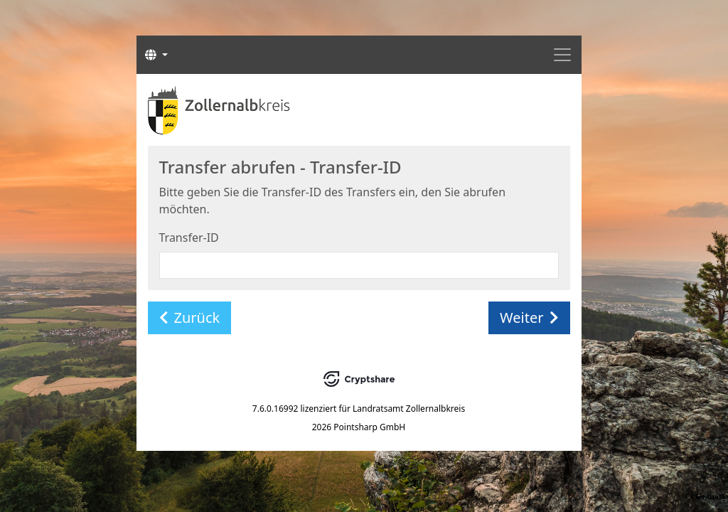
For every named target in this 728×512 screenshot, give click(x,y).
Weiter (529, 317)
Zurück (189, 317)
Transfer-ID (189, 237)
